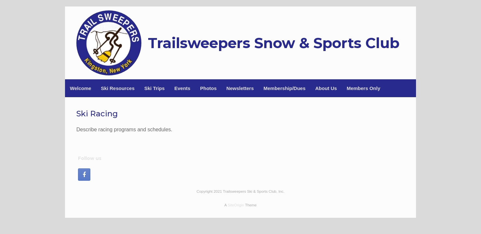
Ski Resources (118, 88)
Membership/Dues (285, 88)
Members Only (363, 88)
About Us (326, 88)
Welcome (80, 88)
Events (182, 88)
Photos (208, 88)
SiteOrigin (236, 205)
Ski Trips (154, 88)
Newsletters (240, 88)
